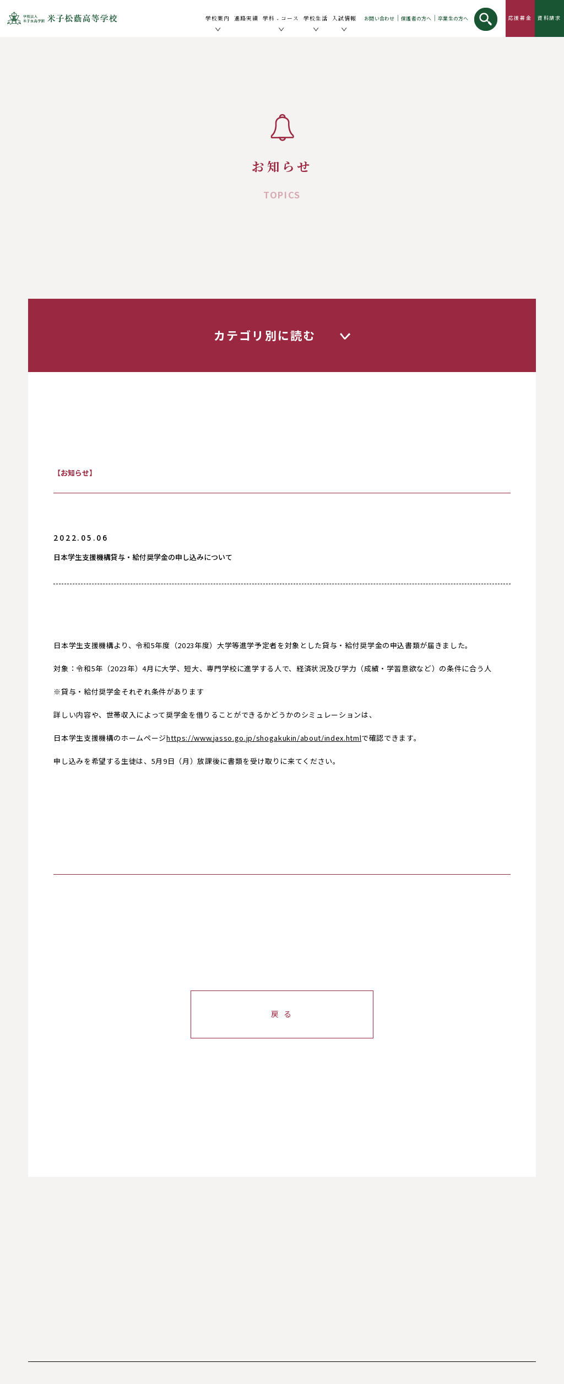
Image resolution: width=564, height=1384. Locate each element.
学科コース (281, 18)
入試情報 (344, 18)
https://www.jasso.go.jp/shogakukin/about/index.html (263, 738)
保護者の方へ (416, 18)
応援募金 (520, 17)
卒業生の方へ (453, 18)
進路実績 (246, 18)
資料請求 (549, 17)
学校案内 (217, 18)
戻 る (281, 1013)
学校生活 (315, 18)
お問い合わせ (379, 18)
